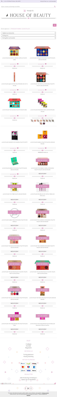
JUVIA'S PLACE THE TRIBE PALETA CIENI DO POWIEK (14, 194)
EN (5, 1)
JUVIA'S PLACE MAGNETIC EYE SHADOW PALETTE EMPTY (15, 142)
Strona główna (5, 29)
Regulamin (28, 348)
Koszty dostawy (28, 356)
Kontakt (28, 346)
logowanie (52, 1)
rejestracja (44, 1)
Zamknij (28, 395)
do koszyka (14, 64)
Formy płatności (28, 354)
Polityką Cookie (45, 393)
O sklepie (28, 344)
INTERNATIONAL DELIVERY (13, 1)
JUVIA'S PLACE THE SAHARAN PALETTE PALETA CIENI (14, 109)
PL (2, 1)
